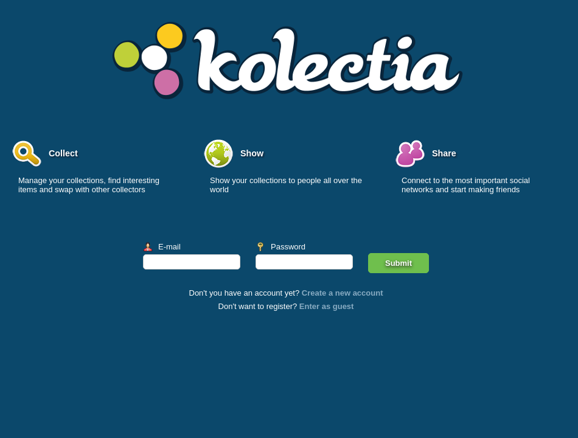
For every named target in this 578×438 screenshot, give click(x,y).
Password (288, 246)
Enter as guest (326, 306)
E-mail (169, 246)
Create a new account (342, 292)
